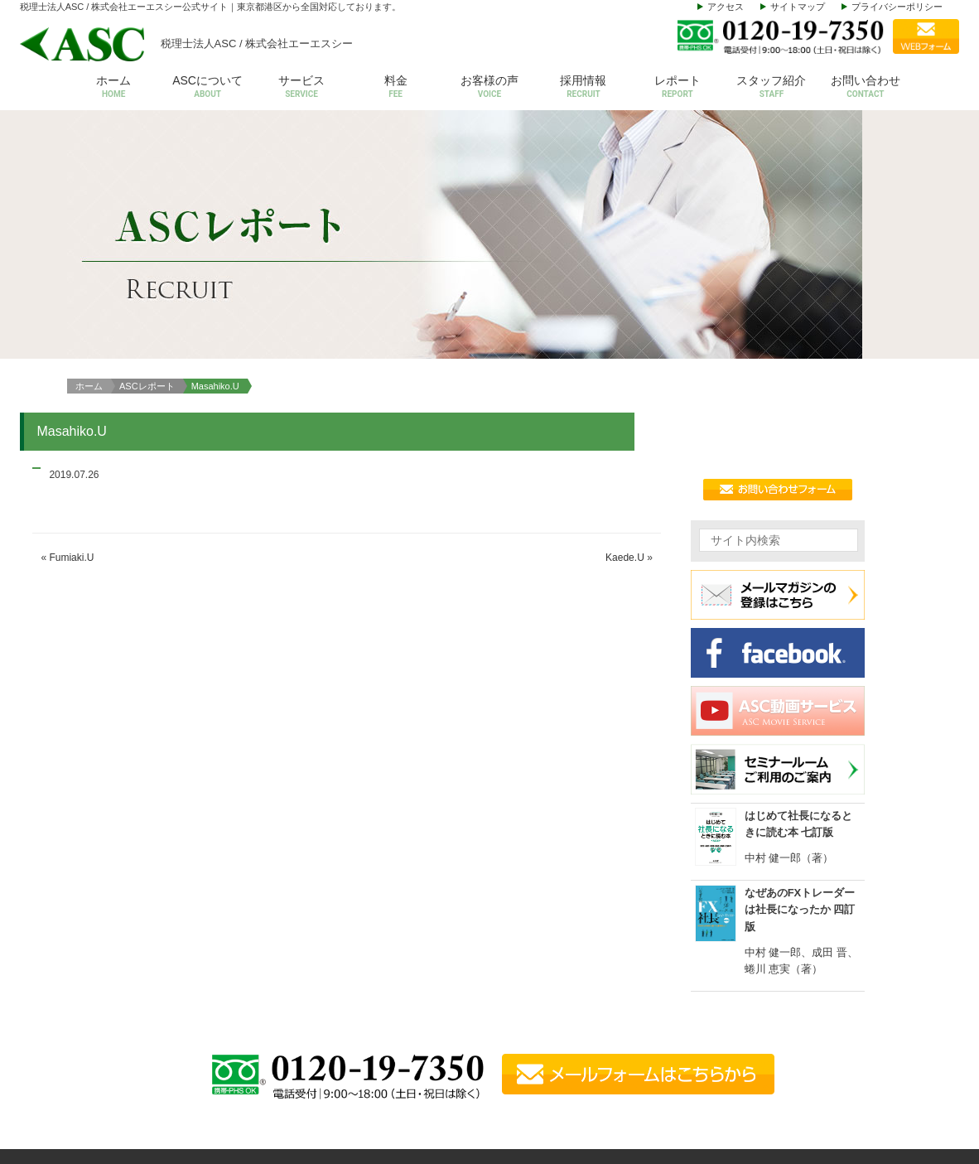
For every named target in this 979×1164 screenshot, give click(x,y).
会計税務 (774, 968)
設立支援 (774, 1018)
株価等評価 (780, 1044)
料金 (395, 88)
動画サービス (902, 1070)
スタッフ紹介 (771, 88)
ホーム (113, 88)
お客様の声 (489, 88)
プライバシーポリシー (897, 7)
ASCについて (207, 88)
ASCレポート (147, 154)
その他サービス (790, 1070)
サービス (301, 88)
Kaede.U (624, 326)
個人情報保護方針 (913, 1095)
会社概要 (667, 968)
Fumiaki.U (71, 326)
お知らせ (891, 1044)
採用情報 (583, 88)
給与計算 (774, 993)
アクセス (725, 7)
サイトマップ (797, 7)
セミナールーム (907, 1018)
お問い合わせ (865, 88)
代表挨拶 (667, 993)
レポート (677, 88)
